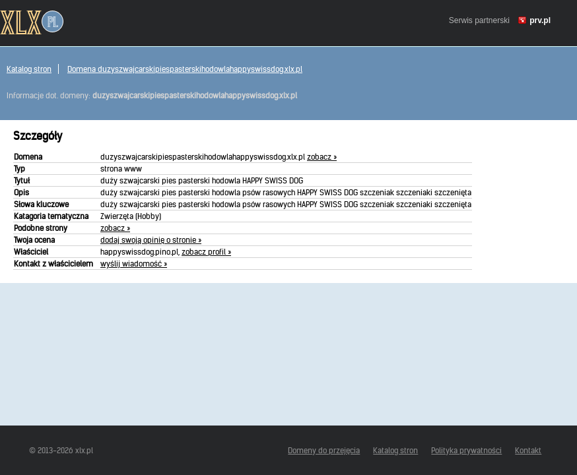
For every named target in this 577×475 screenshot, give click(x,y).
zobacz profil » (206, 252)
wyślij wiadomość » (133, 264)
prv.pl (540, 20)
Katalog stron (29, 69)
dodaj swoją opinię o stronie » (150, 240)
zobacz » (322, 157)
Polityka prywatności (466, 450)
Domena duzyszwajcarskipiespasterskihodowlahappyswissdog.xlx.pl (184, 69)
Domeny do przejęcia (324, 450)
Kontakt (528, 450)
